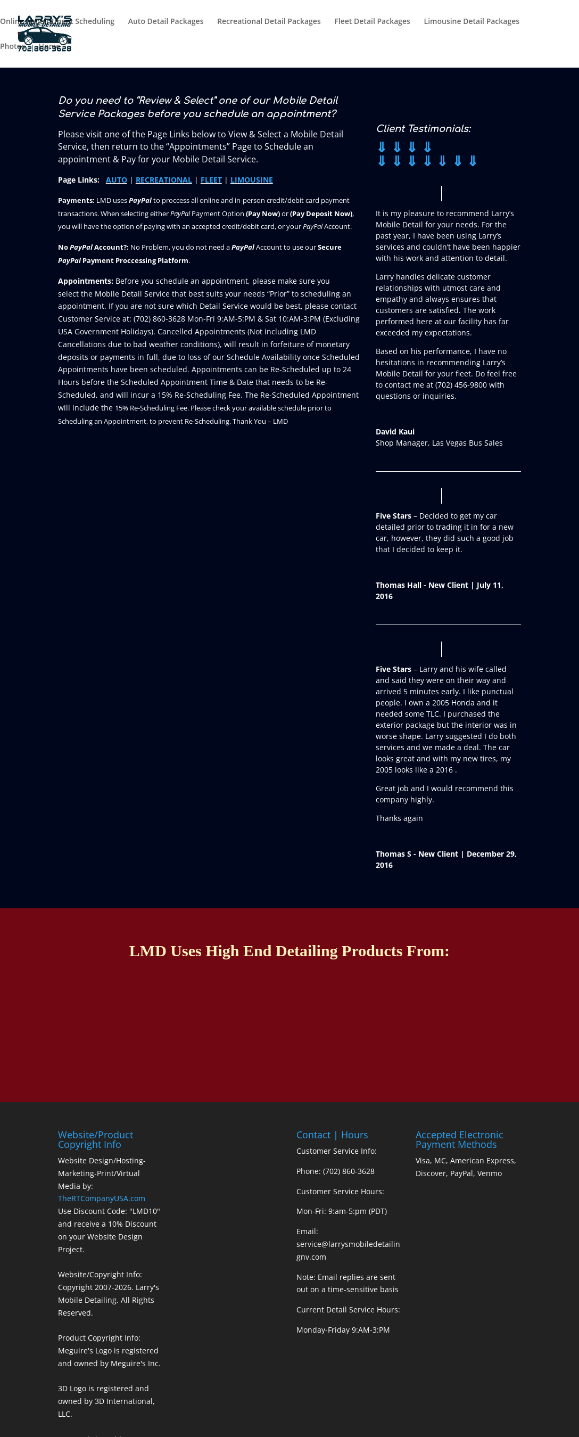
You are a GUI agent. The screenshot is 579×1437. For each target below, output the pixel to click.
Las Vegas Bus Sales (467, 443)
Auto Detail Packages (166, 22)
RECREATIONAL (164, 180)
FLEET (211, 180)
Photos (12, 47)
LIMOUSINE (251, 180)
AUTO (116, 180)
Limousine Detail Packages (472, 22)
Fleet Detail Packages (372, 22)
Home (50, 47)
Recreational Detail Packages (269, 22)
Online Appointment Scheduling (57, 22)
